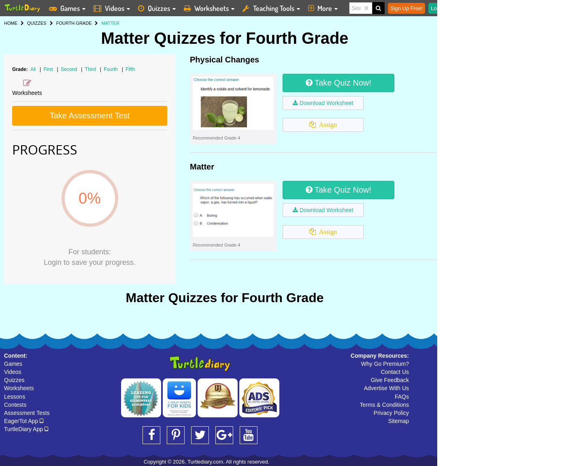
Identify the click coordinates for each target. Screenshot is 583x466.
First (49, 69)
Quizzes (14, 380)
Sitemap (398, 421)
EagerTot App (23, 421)
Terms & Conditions (384, 405)
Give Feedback (390, 380)
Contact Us (395, 372)
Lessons (14, 396)
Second (70, 69)
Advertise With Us (386, 388)
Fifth (130, 69)
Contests (15, 405)
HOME (10, 23)
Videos (12, 372)
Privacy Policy (391, 413)
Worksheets (19, 388)
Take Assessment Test (90, 115)
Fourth (111, 69)
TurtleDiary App (26, 429)
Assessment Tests (27, 413)
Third (91, 69)
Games (13, 364)
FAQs (402, 396)
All (33, 69)
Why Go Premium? (385, 364)
